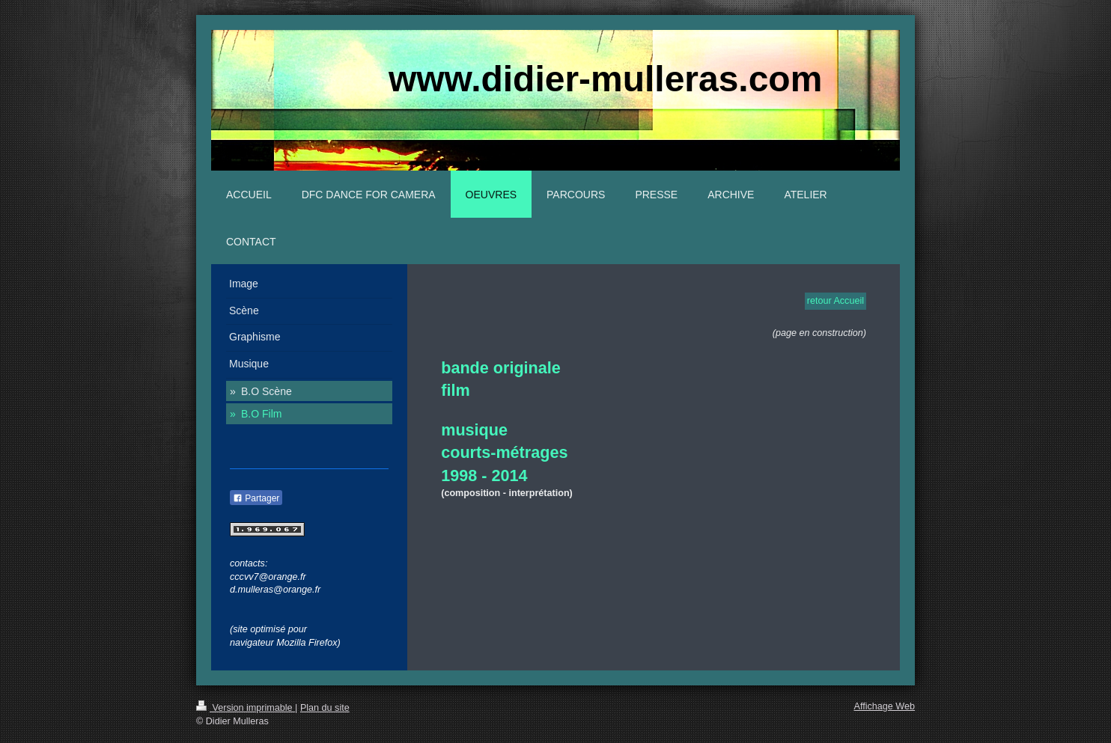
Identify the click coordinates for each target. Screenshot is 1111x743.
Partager (256, 498)
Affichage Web (884, 706)
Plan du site (325, 708)
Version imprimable (245, 708)
